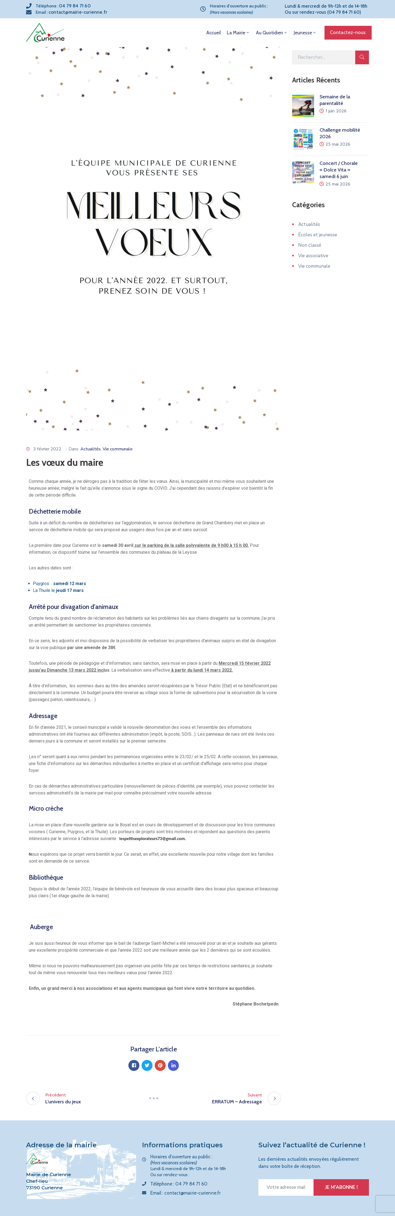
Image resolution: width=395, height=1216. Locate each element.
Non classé (309, 245)
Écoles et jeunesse (317, 235)
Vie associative (313, 256)
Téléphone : (63, 6)
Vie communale (117, 449)
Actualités (90, 449)
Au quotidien (272, 32)
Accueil (213, 32)
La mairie (238, 32)
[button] (348, 33)
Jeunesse (305, 32)
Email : (71, 12)
